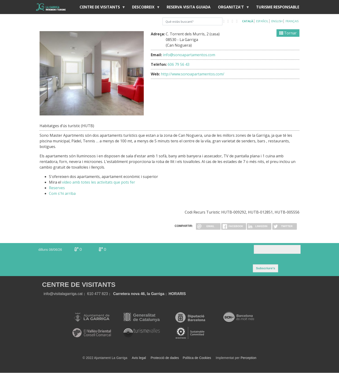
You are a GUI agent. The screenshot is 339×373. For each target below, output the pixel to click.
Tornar (288, 33)
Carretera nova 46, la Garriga (138, 294)
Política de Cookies (197, 358)
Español (262, 21)
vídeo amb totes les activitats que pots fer (98, 182)
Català (247, 21)
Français (292, 21)
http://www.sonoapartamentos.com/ (192, 74)
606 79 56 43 (178, 64)
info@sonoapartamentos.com (189, 54)
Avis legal (139, 358)
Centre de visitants (100, 8)
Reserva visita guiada (188, 7)
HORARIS (177, 294)
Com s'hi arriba (62, 193)
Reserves (57, 187)
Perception (249, 358)
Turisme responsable (277, 7)
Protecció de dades (165, 358)
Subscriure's (265, 268)
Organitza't (232, 8)
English (277, 21)
